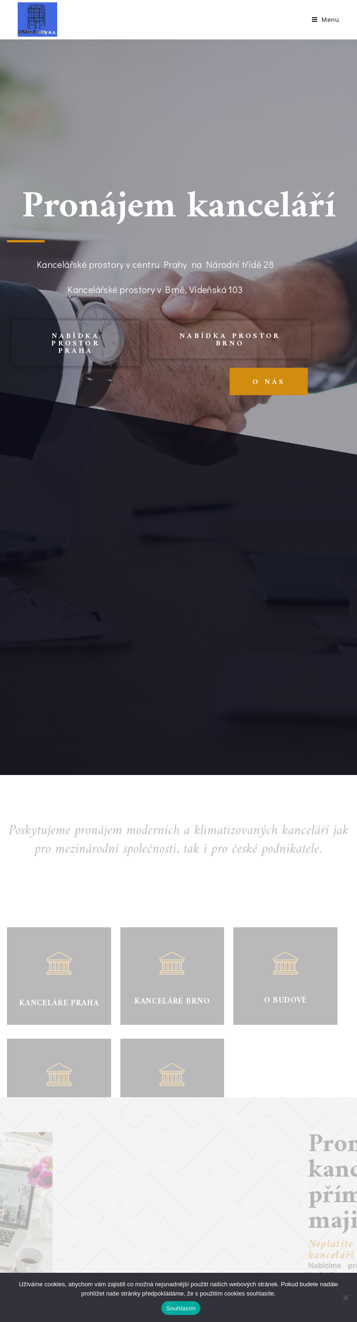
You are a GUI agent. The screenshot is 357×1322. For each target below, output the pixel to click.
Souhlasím (181, 1308)
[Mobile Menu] (325, 19)
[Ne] (345, 1297)
